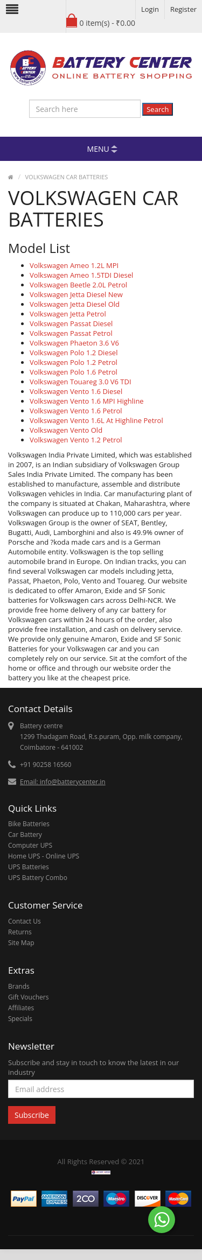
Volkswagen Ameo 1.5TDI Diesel (81, 275)
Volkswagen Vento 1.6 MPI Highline (87, 401)
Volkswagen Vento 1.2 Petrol (76, 440)
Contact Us (24, 921)
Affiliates (21, 1007)
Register (183, 9)
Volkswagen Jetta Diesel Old (75, 304)
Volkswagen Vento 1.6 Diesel (76, 391)
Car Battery (25, 834)
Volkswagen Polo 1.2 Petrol (73, 362)
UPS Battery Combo (37, 877)
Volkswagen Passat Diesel (71, 323)
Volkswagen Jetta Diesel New (76, 294)
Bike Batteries (29, 823)
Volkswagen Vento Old (66, 430)
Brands (19, 986)
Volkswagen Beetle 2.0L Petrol (78, 285)
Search (158, 109)
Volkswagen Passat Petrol (71, 333)
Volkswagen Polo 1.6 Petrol (73, 372)
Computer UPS (30, 845)
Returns (20, 932)
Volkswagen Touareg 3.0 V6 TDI (80, 381)
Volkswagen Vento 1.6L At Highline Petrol (96, 420)
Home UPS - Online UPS (43, 856)
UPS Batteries (28, 866)
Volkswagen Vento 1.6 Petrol (76, 411)
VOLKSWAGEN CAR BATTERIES (66, 177)
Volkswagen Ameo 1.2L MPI (74, 265)
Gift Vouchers (28, 997)
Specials (20, 1018)
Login (150, 9)
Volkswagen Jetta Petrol (68, 314)
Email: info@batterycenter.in (63, 781)
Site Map (21, 942)
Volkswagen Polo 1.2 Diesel (73, 352)
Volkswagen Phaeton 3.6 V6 (74, 343)
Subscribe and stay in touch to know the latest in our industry (93, 1067)
